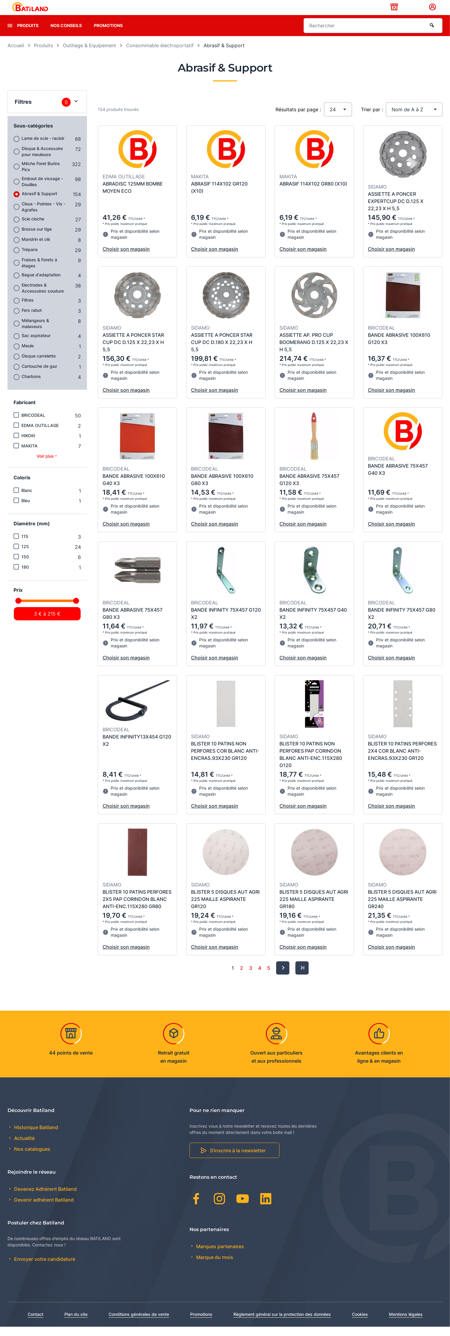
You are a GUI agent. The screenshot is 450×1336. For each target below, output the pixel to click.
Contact (35, 1323)
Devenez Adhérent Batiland (45, 1198)
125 (25, 555)
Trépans (30, 258)
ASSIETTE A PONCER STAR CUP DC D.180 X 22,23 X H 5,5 (221, 351)
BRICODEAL (33, 424)
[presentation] (10, 34)
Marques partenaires (219, 1256)
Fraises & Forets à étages (39, 272)
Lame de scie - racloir (43, 147)
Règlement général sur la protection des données (282, 1323)
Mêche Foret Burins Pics (41, 175)
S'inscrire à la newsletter (238, 1160)
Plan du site (76, 1323)
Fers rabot (32, 319)
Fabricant (24, 412)
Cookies (360, 1323)
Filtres (28, 309)
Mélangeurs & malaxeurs (35, 332)
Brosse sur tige (37, 238)
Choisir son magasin (126, 258)
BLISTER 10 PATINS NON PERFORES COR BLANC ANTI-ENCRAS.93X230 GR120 (225, 760)
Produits (28, 34)
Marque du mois (214, 1267)
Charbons (31, 385)
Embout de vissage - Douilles (42, 190)
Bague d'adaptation (41, 284)
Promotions (108, 34)
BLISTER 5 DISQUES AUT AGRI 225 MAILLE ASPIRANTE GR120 (225, 908)
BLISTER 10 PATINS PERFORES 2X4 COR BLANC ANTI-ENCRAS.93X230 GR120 (402, 760)
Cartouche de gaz (39, 375)
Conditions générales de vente (139, 1323)
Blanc (26, 499)
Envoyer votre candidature (44, 1269)
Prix (18, 599)
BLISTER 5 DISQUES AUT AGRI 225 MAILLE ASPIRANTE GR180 (313, 908)
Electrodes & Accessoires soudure (43, 297)
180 (25, 576)
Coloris (22, 487)
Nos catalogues (31, 1159)
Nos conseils (66, 34)
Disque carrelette (39, 365)
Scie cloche (33, 228)
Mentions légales (406, 1323)
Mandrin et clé (36, 248)
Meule (28, 355)
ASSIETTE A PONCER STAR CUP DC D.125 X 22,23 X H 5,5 (133, 351)
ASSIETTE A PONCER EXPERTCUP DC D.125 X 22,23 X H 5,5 (396, 210)
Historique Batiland (35, 1137)
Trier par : (372, 119)
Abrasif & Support (39, 202)
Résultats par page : (298, 119)
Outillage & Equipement (89, 55)
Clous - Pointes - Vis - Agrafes (43, 216)
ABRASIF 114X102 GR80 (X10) (313, 193)
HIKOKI (28, 444)
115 (24, 545)
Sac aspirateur (36, 344)
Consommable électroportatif (160, 55)
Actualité (24, 1148)
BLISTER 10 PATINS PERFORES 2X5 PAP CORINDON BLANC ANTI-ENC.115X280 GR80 (137, 908)
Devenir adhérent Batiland (43, 1209)
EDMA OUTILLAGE (40, 434)
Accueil (16, 55)
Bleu (25, 509)
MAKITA (29, 455)
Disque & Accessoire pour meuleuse (42, 160)
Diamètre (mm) (32, 533)
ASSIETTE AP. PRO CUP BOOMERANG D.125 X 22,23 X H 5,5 (313, 351)
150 (25, 566)
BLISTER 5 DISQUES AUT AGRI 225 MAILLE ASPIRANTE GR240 (402, 908)
